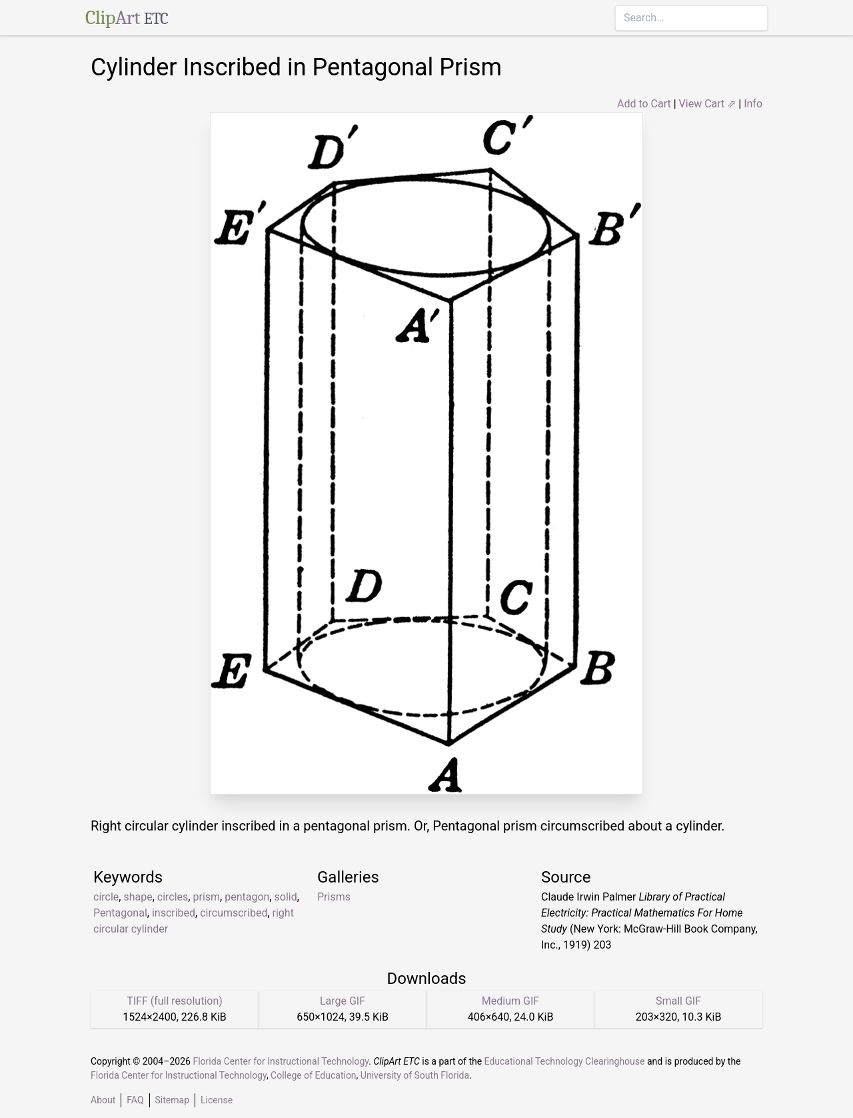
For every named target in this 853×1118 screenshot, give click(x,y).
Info (753, 103)
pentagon (247, 897)
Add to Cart (644, 103)
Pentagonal (120, 913)
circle (106, 897)
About (103, 1100)
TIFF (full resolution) (175, 1001)
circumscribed (233, 913)
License (217, 1100)
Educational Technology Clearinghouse (564, 1061)
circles (173, 897)
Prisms (334, 897)
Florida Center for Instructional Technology (281, 1061)
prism (206, 897)
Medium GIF (510, 1001)
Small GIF (678, 1001)
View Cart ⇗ (707, 103)
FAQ (135, 1100)
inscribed (173, 913)
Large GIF (342, 1001)
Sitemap (172, 1100)
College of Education (314, 1075)
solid (286, 897)
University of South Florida (415, 1075)
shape (137, 897)
